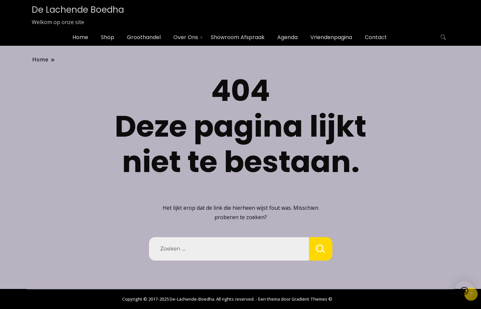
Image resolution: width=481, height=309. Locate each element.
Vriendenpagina (331, 37)
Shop (107, 37)
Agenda (287, 37)
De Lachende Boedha (78, 10)
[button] (464, 291)
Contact (376, 37)
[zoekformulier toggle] (443, 37)
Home (80, 37)
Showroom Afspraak (238, 37)
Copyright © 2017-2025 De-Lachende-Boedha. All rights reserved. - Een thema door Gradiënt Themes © (227, 299)
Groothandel (144, 37)
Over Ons (185, 37)
